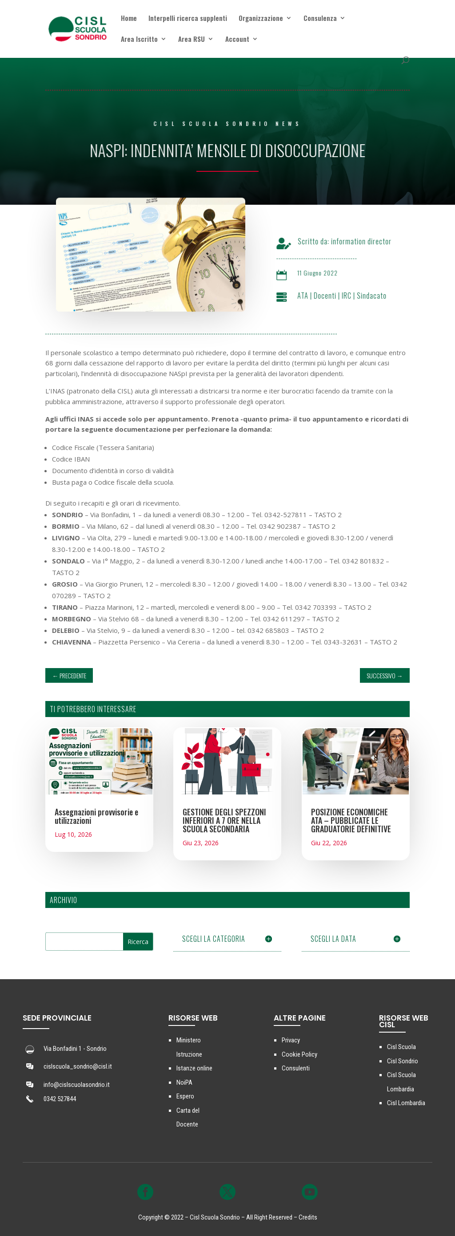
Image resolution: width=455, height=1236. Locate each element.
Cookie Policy (299, 1054)
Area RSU (191, 40)
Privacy (291, 1040)
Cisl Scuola (401, 1047)
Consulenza (320, 19)
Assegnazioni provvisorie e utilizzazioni (96, 816)
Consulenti (296, 1068)
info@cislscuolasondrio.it (77, 1085)
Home (129, 19)
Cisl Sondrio (402, 1061)
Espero (185, 1096)
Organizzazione (261, 19)
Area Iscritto (139, 40)
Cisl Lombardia (406, 1103)
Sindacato (380, 295)
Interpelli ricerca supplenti (187, 19)
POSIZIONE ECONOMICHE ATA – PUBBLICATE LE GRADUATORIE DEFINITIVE (351, 820)
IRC (355, 295)
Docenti (333, 295)
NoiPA (184, 1082)
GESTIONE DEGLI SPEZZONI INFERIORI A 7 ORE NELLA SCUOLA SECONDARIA (224, 820)
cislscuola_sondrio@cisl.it (78, 1066)
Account (237, 40)
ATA (311, 295)
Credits (308, 1217)
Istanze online (194, 1068)
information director (369, 241)
